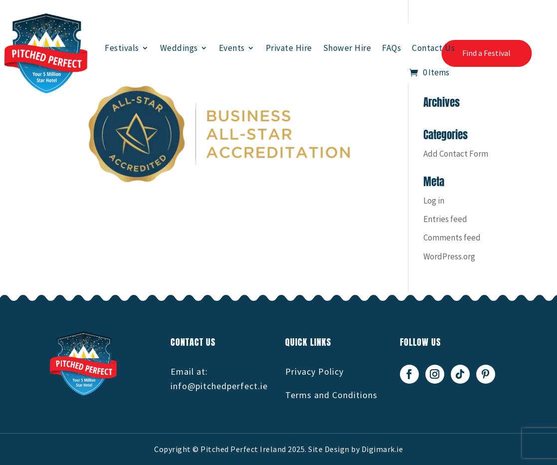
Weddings (179, 47)
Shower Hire (347, 47)
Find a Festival (486, 53)
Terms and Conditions (331, 395)
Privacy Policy (314, 371)
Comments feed (452, 237)
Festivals (122, 47)
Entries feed (445, 219)
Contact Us (433, 47)
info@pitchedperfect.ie (219, 386)
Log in (433, 200)
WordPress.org (449, 256)
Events (232, 47)
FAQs (391, 47)
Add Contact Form (455, 153)
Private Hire (289, 47)
